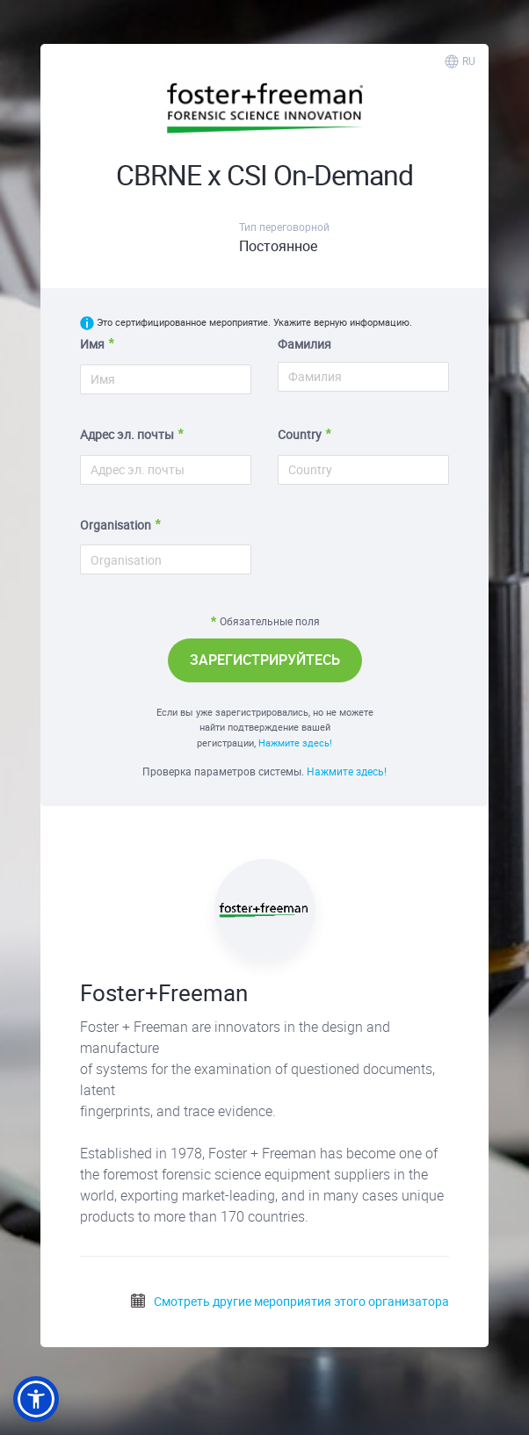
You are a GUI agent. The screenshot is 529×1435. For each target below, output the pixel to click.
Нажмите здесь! (295, 742)
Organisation (115, 524)
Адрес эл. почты (127, 434)
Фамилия (304, 343)
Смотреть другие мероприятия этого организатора (289, 1301)
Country (300, 434)
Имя (92, 343)
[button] (36, 1399)
